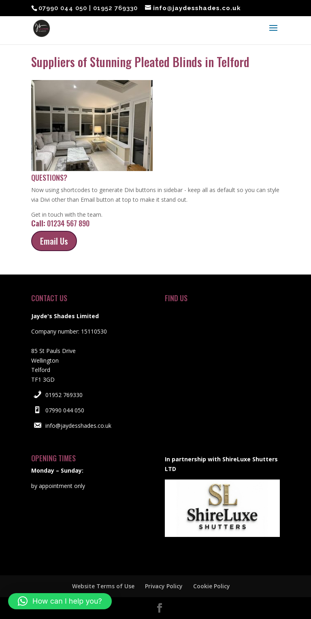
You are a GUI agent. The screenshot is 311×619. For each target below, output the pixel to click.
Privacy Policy (164, 586)
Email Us (54, 241)
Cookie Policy (211, 586)
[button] (60, 601)
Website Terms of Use (103, 586)
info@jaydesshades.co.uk (78, 425)
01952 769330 (64, 395)
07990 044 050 (64, 410)
